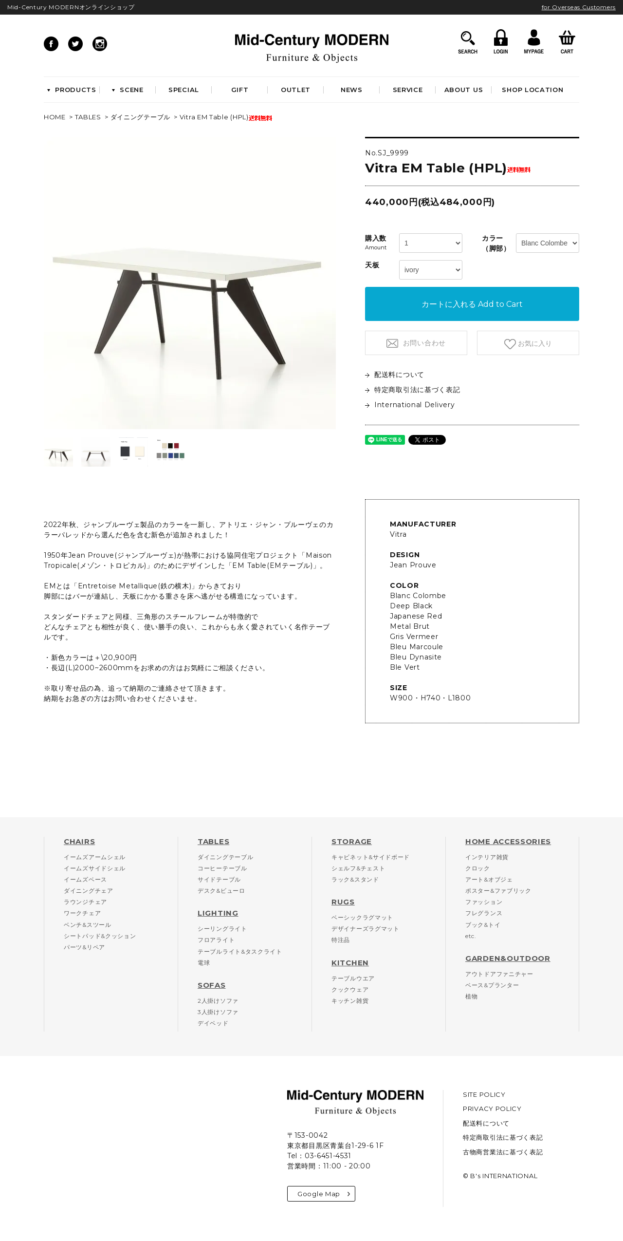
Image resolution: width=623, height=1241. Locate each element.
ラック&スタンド (355, 879)
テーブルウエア (353, 978)
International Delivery (410, 404)
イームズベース (85, 879)
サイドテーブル (219, 879)
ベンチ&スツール (87, 924)
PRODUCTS (71, 90)
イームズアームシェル (95, 857)
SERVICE (408, 90)
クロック (477, 868)
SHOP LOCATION (532, 90)
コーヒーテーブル (222, 868)
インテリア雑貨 (487, 857)
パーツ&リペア (84, 947)
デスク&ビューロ (221, 890)
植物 (471, 996)
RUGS (343, 901)
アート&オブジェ (489, 879)
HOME (55, 117)
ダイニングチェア (88, 890)
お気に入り (534, 343)
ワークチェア (82, 913)
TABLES (88, 117)
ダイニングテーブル (140, 117)
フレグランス (483, 913)
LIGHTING (218, 913)
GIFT (240, 90)
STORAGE (351, 841)
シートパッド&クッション (100, 936)
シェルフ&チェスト (358, 868)
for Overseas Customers (579, 7)
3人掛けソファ (218, 1011)
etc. (470, 936)
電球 (204, 962)
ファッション (483, 901)
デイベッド (213, 1023)
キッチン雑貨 (349, 1000)
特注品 (340, 939)
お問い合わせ (423, 342)
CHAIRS (79, 841)
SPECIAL (183, 90)
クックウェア (349, 989)
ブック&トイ (482, 924)
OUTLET (296, 90)
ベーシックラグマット (362, 917)
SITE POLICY (484, 1094)
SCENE (128, 90)
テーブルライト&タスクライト (240, 951)
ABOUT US (463, 90)
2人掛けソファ (218, 1000)
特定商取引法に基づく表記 (412, 389)
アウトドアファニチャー (499, 974)
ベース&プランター (492, 985)
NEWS (352, 90)
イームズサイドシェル (95, 868)
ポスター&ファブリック (498, 890)
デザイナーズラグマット (365, 928)
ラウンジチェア (85, 901)
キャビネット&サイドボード (370, 857)
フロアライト (216, 939)
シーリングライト (222, 928)
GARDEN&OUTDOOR (507, 958)
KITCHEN (350, 962)
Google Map (323, 1194)
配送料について (394, 374)
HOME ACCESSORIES (508, 841)
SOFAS (212, 985)
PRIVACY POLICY (492, 1108)
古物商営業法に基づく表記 (503, 1152)
